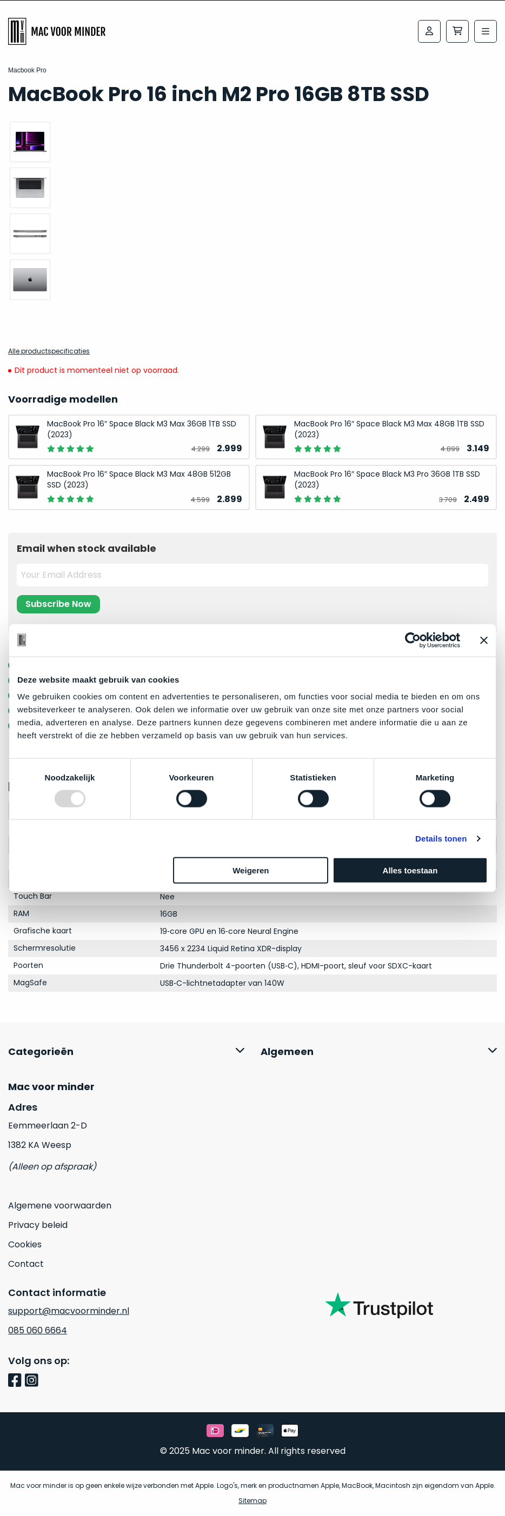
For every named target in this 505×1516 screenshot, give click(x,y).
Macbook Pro (27, 70)
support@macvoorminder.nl (68, 1311)
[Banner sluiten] (484, 640)
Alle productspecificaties (49, 351)
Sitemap (252, 1500)
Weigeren (250, 870)
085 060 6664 (37, 1330)
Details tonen (441, 838)
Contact (26, 1264)
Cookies (25, 1244)
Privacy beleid (38, 1225)
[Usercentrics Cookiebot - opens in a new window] (413, 640)
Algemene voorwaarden (59, 1205)
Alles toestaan (410, 870)
